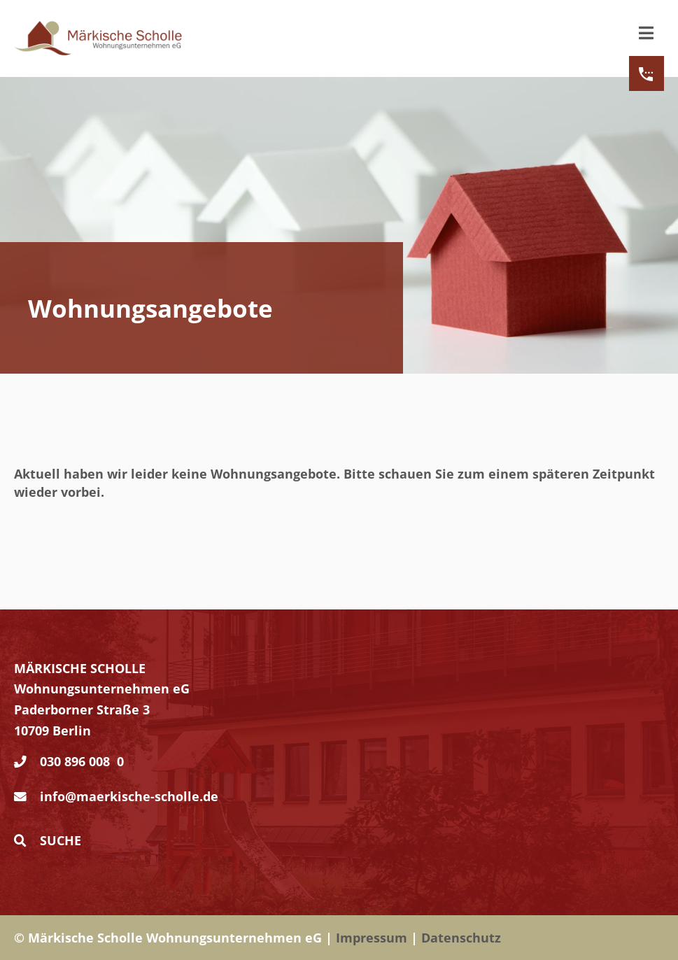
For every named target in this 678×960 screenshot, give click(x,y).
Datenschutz (461, 937)
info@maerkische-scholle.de (129, 796)
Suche (47, 840)
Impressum (371, 937)
